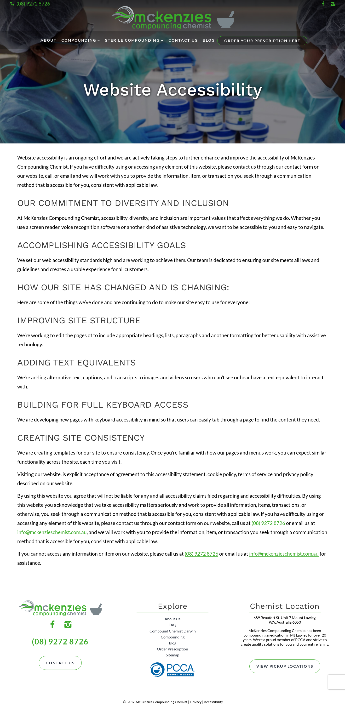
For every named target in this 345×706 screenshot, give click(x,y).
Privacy (195, 702)
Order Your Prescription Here (262, 40)
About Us (172, 618)
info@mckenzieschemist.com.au (52, 532)
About (48, 40)
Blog (209, 40)
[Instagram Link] (333, 3)
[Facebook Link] (323, 3)
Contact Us (183, 40)
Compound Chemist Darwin (173, 630)
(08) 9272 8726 (29, 3)
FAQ (172, 624)
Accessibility (213, 702)
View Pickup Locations (284, 666)
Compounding (78, 40)
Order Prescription (172, 649)
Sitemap (172, 655)
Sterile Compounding (132, 40)
